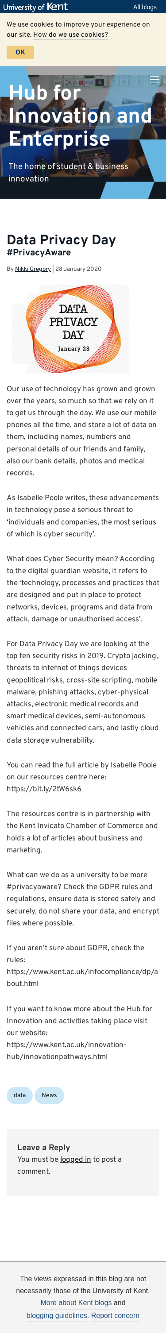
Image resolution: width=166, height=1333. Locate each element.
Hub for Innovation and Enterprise (80, 116)
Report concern (115, 1315)
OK (20, 52)
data (20, 1095)
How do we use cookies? (70, 35)
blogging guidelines (57, 1315)
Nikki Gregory (33, 269)
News (49, 1095)
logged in (75, 1160)
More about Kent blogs (76, 1302)
